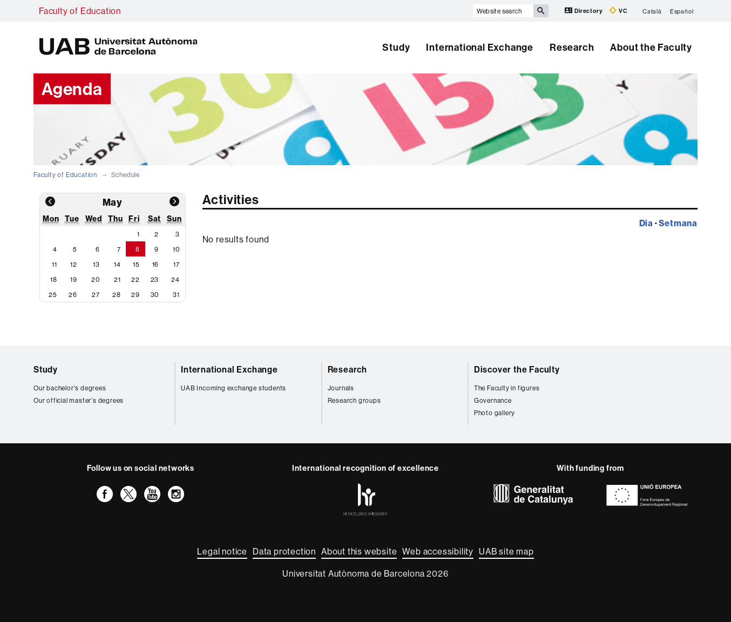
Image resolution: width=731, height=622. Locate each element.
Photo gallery (494, 413)
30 (155, 294)
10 (176, 249)
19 (73, 279)
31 (176, 294)
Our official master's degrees (78, 400)
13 (96, 264)
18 (53, 279)
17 (176, 264)
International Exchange (479, 47)
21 (117, 279)
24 (175, 279)
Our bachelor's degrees (69, 388)
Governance (493, 400)
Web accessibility (437, 551)
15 (136, 264)
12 (73, 264)
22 (135, 279)
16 (155, 264)
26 (73, 294)
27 (96, 294)
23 (155, 279)
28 (116, 294)
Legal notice (222, 551)
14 (117, 264)
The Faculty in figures (507, 388)
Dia (646, 223)
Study (396, 47)
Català (652, 11)
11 (54, 264)
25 (53, 294)
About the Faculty (651, 47)
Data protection (284, 551)
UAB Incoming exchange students (233, 388)
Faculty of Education (80, 10)
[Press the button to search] (541, 10)
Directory (584, 10)
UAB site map (506, 551)
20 (95, 279)
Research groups (354, 400)
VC (618, 10)
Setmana (678, 223)
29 (135, 294)
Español (682, 11)
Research (572, 47)
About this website (359, 551)
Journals (341, 388)
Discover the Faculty (517, 369)
